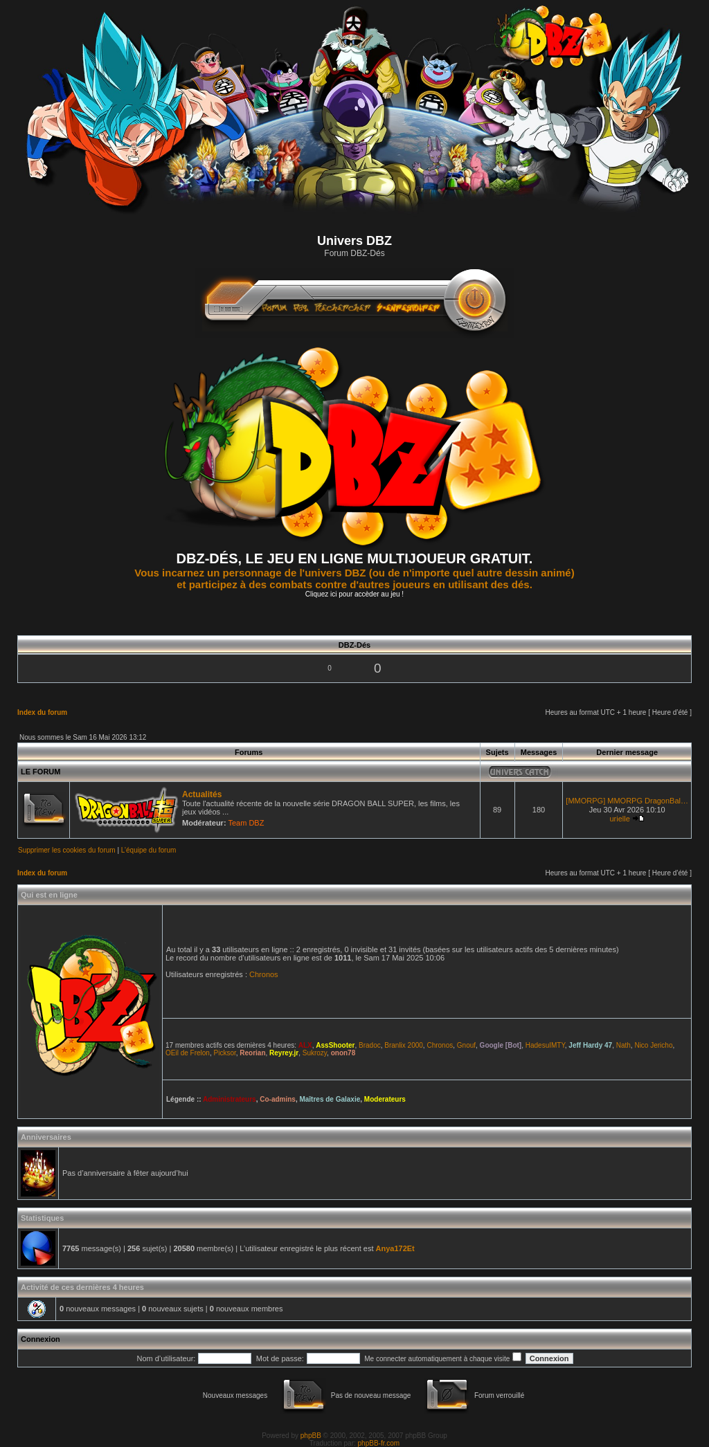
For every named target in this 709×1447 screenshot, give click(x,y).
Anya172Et (395, 1248)
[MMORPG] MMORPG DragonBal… (627, 801)
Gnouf (466, 1045)
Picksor (224, 1053)
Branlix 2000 (403, 1045)
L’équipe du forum (149, 850)
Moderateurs (385, 1099)
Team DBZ (246, 823)
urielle (619, 818)
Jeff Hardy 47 (590, 1045)
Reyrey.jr (283, 1053)
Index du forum (42, 712)
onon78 (343, 1053)
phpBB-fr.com (379, 1443)
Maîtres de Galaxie (329, 1099)
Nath (623, 1045)
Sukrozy (315, 1053)
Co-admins (278, 1099)
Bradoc (370, 1045)
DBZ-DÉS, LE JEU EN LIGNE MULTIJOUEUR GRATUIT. (355, 558)
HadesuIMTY (545, 1045)
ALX (305, 1045)
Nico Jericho (653, 1045)
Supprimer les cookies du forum (67, 850)
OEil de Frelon (187, 1053)
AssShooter (335, 1045)
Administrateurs (229, 1099)
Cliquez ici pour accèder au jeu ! (354, 594)
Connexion (40, 1339)
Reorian (252, 1053)
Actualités (202, 794)
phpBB (310, 1435)
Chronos (263, 974)
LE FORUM (40, 771)
